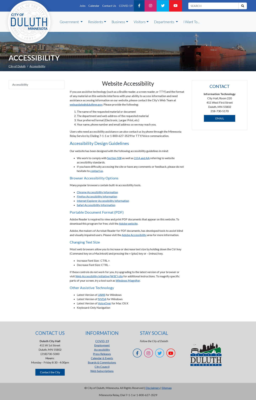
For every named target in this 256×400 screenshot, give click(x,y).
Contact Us (109, 5)
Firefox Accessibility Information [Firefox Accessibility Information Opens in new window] (97, 196)
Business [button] (118, 22)
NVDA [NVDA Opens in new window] (102, 299)
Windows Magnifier (128, 280)
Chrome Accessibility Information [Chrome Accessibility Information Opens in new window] (97, 192)
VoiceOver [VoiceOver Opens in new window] (104, 303)
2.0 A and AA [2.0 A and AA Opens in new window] (142, 158)
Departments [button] (164, 22)
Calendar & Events (102, 358)
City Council (102, 366)
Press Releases (102, 353)
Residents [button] (95, 22)
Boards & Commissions (102, 362)
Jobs (83, 5)
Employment (102, 345)
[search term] (213, 5)
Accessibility (20, 84)
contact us (96, 170)
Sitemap (167, 387)
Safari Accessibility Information (96, 205)
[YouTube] (175, 6)
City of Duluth (17, 66)
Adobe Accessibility (134, 235)
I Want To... (191, 22)
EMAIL (219, 118)
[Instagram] (151, 6)
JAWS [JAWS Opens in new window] (101, 294)
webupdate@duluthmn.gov (86, 104)
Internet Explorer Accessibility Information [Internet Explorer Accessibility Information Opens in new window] (103, 200)
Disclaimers (152, 387)
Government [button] (70, 22)
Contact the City (50, 372)
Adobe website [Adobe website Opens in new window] (128, 223)
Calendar (93, 5)
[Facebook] (139, 6)
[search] (242, 5)
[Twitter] (163, 6)
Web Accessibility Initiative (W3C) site (99, 276)
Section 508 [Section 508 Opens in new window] (114, 158)
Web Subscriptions (102, 371)
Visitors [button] (140, 22)
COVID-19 (125, 5)
